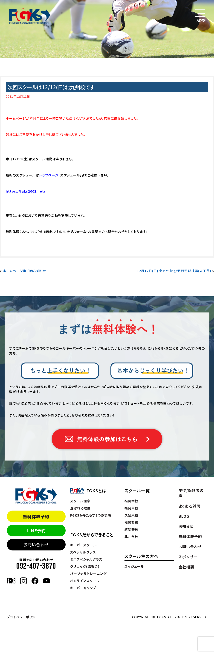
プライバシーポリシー (23, 617)
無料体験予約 (36, 516)
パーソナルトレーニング (88, 573)
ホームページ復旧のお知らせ (24, 270)
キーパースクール (83, 545)
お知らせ (186, 526)
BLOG (184, 516)
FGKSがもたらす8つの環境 (90, 515)
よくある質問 (189, 506)
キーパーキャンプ (83, 588)
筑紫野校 (131, 529)
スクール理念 (80, 501)
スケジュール (134, 566)
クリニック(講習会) (84, 566)
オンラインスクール (85, 580)
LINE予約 (36, 530)
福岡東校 (131, 508)
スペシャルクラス (83, 552)
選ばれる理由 (80, 508)
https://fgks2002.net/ (25, 191)
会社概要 (186, 567)
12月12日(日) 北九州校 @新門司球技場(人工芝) (174, 270)
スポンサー (188, 556)
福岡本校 (131, 501)
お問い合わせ (36, 544)
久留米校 (131, 515)
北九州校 (131, 536)
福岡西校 (131, 522)
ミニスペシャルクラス (86, 559)
